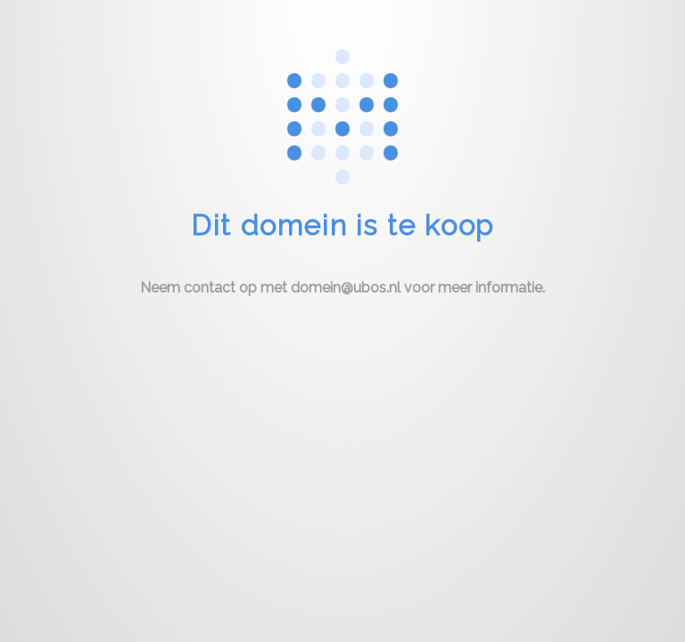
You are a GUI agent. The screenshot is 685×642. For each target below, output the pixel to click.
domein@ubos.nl (345, 287)
